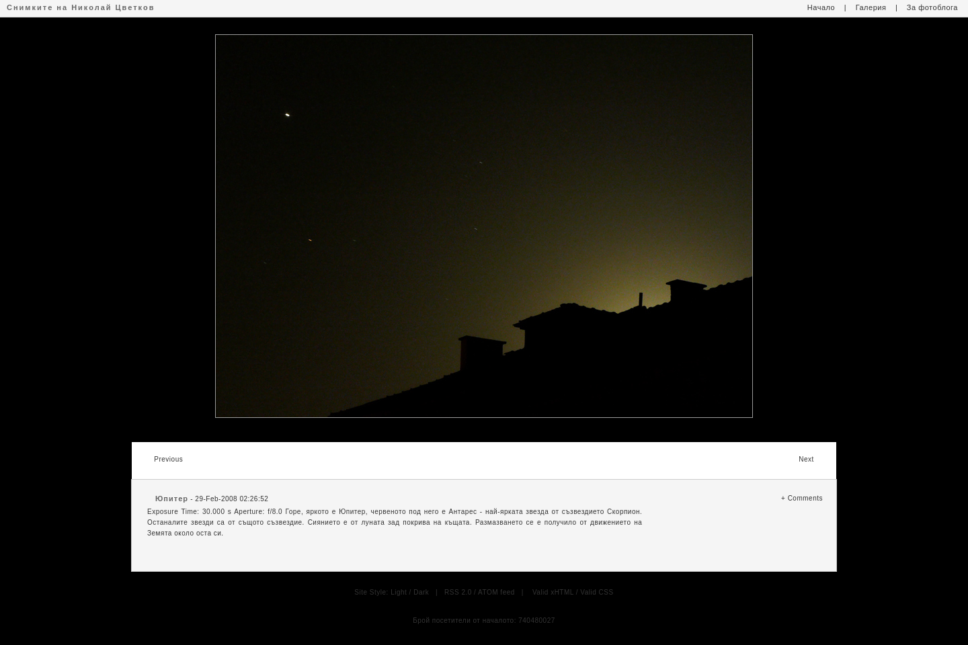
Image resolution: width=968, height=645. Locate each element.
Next (806, 459)
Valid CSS (596, 592)
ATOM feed (496, 592)
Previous (168, 459)
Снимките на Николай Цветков (81, 7)
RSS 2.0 (458, 592)
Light (399, 592)
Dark (421, 592)
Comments (805, 498)
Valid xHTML (553, 592)
